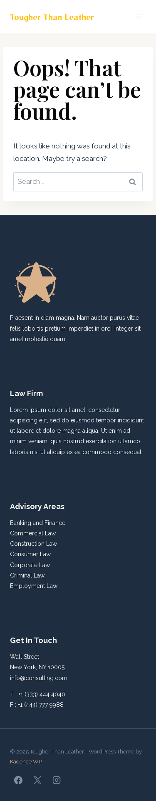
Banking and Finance (37, 523)
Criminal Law (27, 575)
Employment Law (33, 586)
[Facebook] (18, 780)
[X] (37, 780)
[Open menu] (138, 16)
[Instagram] (56, 780)
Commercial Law (33, 533)
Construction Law (33, 543)
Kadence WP (26, 761)
